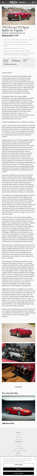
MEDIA (18, 453)
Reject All (18, 469)
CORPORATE (18, 441)
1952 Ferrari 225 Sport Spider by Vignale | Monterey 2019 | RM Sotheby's (17, 2)
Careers (18, 446)
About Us (18, 434)
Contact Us (18, 439)
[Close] (34, 459)
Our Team (18, 437)
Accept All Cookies (18, 473)
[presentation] (3, 411)
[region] (18, 466)
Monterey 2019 (7, 35)
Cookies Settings (18, 464)
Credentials (18, 455)
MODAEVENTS (18, 448)
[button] (32, 2)
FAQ (18, 443)
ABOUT (18, 432)
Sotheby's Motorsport (19, 450)
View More (18, 387)
